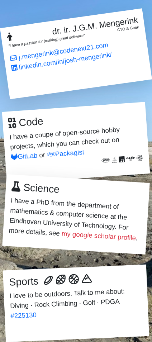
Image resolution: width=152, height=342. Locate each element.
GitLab (24, 156)
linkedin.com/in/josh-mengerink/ (62, 61)
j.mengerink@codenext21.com (59, 51)
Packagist (65, 153)
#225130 (23, 315)
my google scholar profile (98, 236)
